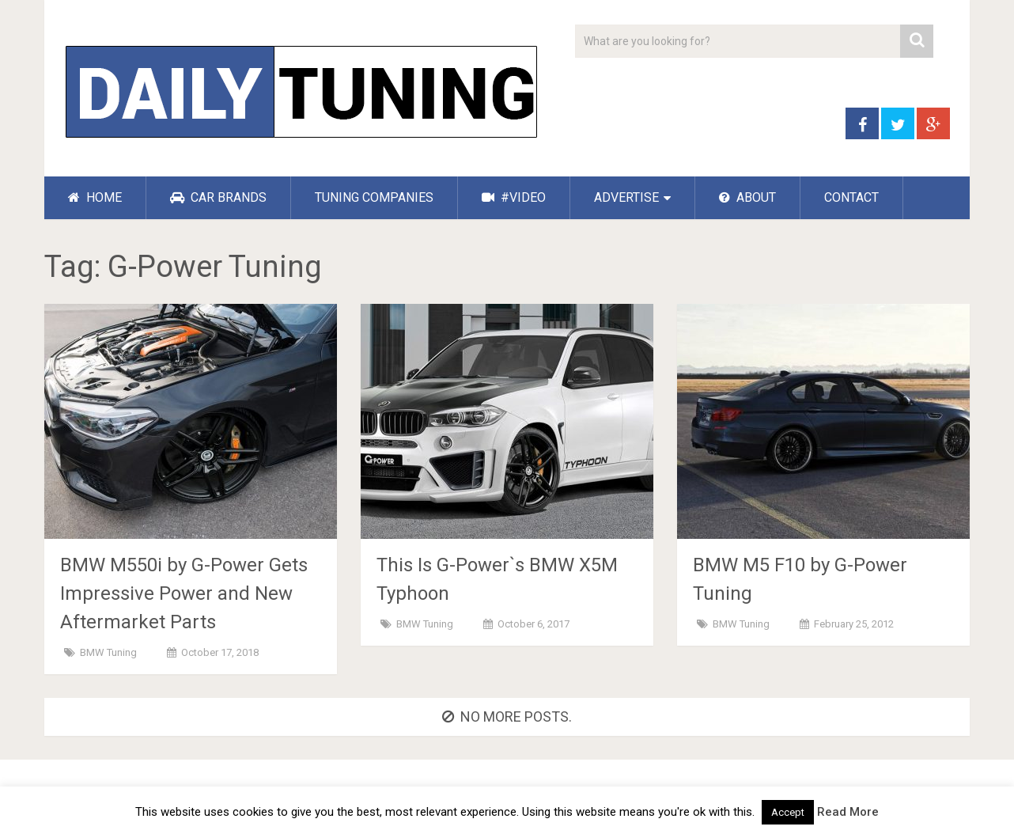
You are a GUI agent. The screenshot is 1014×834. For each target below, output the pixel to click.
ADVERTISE (626, 197)
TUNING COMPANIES (374, 197)
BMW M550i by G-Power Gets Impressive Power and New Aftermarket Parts (184, 593)
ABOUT (747, 197)
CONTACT (851, 197)
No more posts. (507, 716)
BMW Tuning (108, 652)
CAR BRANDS (218, 197)
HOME (95, 197)
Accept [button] (787, 812)
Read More (848, 812)
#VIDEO (514, 197)
